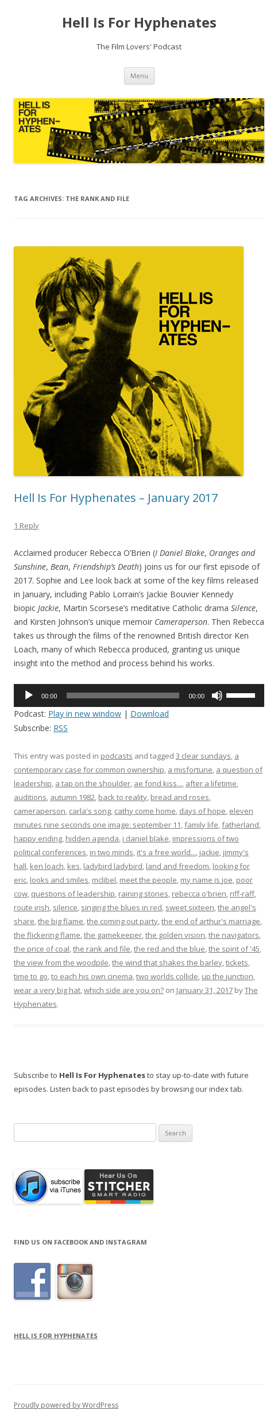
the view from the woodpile (61, 962)
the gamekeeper (113, 935)
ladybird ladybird (112, 866)
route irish (31, 907)
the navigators (233, 935)
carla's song (90, 811)
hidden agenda (92, 838)
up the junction (227, 976)
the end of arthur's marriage (210, 921)
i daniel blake (145, 838)
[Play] (28, 695)
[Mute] (217, 695)
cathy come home (145, 811)
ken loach (47, 866)
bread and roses (179, 797)
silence (65, 907)
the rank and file (101, 949)
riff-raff (242, 893)
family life (201, 825)
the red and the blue (169, 949)
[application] (139, 695)
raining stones (143, 893)
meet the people (148, 880)
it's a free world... (166, 852)
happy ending (38, 838)
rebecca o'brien (199, 893)
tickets (237, 962)
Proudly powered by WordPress (66, 1405)
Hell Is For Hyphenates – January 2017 (116, 497)
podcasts (117, 756)
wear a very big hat (47, 990)
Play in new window (84, 713)
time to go (31, 976)
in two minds (111, 852)
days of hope (202, 811)
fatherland (240, 825)
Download (149, 713)
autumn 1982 (72, 797)
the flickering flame (47, 935)
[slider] (123, 695)
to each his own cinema (92, 976)
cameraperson (39, 811)
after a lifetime (211, 783)
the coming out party (122, 921)
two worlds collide (167, 976)
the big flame (60, 921)
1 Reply (26, 525)
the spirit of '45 (234, 949)
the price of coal (42, 949)
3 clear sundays (203, 756)
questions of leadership (73, 893)
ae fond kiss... (158, 783)
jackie (209, 852)
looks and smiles (59, 880)
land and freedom (177, 866)
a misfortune (190, 769)
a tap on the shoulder (92, 783)
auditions (30, 797)
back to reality (122, 797)
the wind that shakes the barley (167, 962)
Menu (139, 75)
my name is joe (206, 880)
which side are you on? (124, 990)
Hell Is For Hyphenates (139, 23)
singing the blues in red (121, 907)
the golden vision (175, 935)
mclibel (104, 880)
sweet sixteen (189, 907)
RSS (60, 727)
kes (73, 866)
